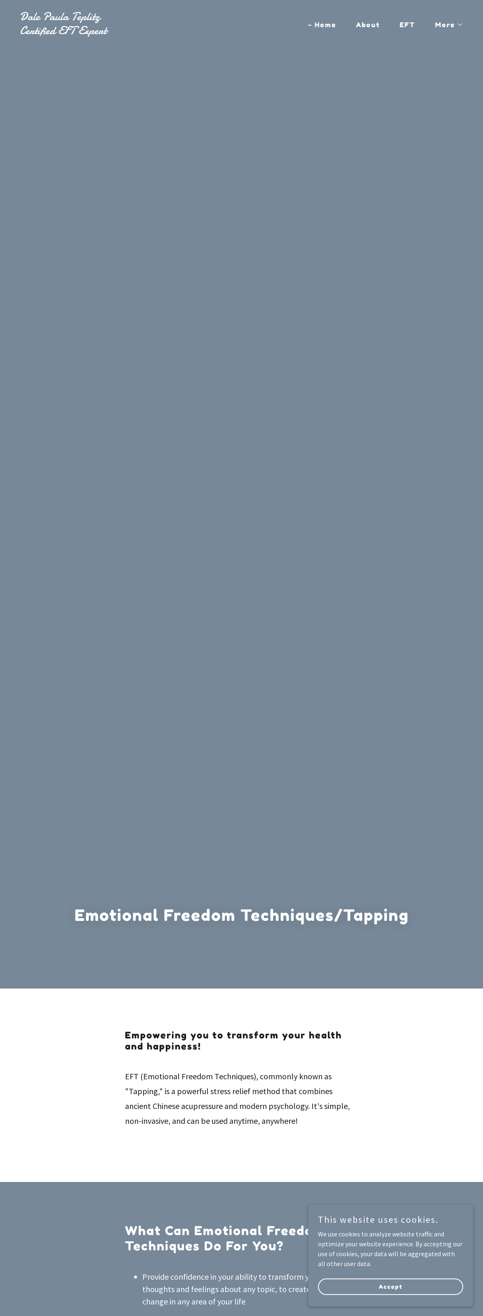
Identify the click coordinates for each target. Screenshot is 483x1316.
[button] (446, 25)
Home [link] (325, 25)
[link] (127, 32)
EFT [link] (407, 25)
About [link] (368, 25)
